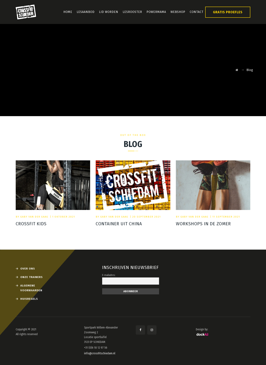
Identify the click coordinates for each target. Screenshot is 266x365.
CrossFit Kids (31, 223)
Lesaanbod (86, 12)
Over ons (27, 268)
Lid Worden (108, 12)
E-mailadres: (108, 275)
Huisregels (29, 298)
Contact (196, 12)
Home (67, 12)
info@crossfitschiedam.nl (99, 353)
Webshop (177, 12)
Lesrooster (132, 12)
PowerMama (156, 12)
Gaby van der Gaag (34, 216)
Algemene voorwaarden (31, 288)
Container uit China (119, 223)
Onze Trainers (31, 277)
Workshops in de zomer (203, 223)
